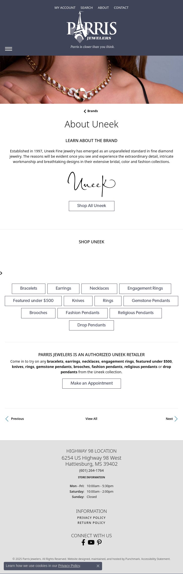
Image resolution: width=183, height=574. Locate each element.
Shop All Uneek (91, 206)
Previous (17, 419)
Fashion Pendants (82, 313)
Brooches (38, 313)
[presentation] (1, 273)
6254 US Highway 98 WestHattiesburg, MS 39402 (91, 467)
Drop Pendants (91, 325)
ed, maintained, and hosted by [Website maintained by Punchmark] (106, 559)
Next (169, 419)
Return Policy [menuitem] (92, 523)
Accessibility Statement (155, 559)
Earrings (63, 288)
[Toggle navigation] (8, 49)
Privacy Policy (69, 566)
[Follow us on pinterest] (99, 542)
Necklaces (99, 288)
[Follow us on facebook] (83, 542)
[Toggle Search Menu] (87, 7)
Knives (78, 301)
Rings (108, 301)
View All (91, 419)
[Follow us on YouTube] (91, 542)
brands (92, 111)
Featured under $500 (33, 301)
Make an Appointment (92, 383)
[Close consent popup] (98, 565)
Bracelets (28, 288)
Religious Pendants (136, 313)
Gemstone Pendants (151, 301)
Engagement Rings (145, 288)
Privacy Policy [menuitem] (91, 518)
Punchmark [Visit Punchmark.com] (132, 559)
